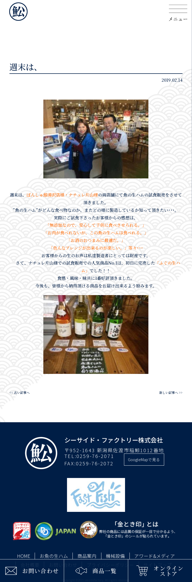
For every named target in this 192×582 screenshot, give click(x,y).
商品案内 (86, 556)
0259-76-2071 (95, 455)
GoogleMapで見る (144, 459)
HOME (23, 556)
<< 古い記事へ (19, 392)
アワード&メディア (154, 556)
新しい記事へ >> (171, 392)
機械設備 (115, 556)
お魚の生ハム (54, 556)
